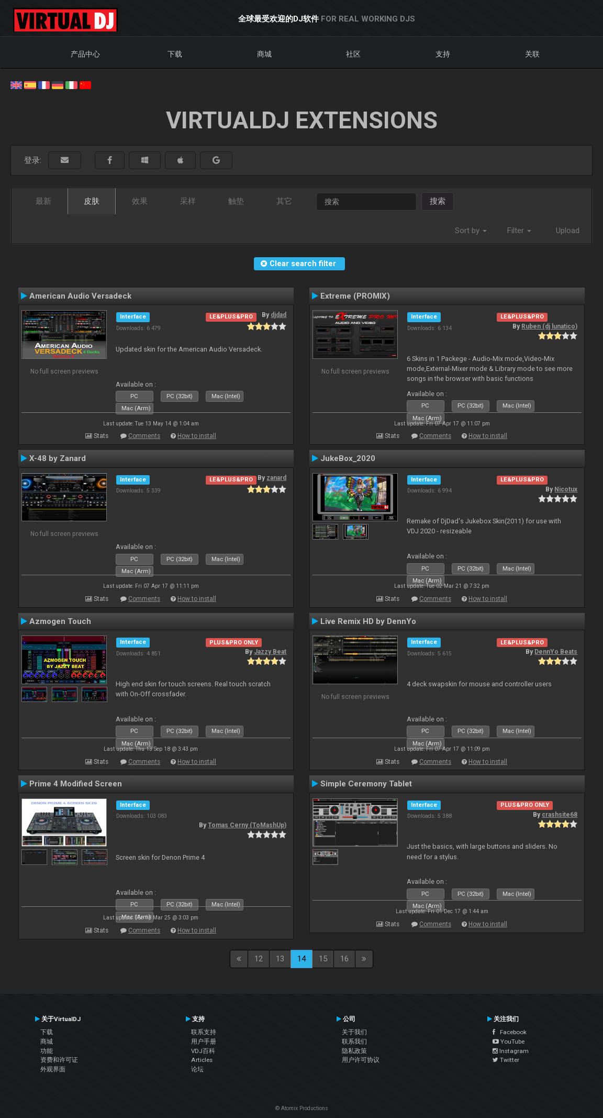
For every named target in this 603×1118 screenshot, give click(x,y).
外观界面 (52, 1069)
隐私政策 (354, 1051)
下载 (175, 54)
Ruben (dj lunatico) (549, 326)
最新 (43, 201)
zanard (276, 477)
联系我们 (354, 1041)
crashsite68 (559, 814)
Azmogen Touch (60, 621)
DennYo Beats (555, 651)
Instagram (511, 1051)
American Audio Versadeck (80, 296)
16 (344, 958)
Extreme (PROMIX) (355, 296)
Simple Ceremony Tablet (366, 783)
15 (323, 958)
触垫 (236, 201)
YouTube (508, 1041)
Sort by (471, 230)
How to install (196, 436)
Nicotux (565, 489)
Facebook (510, 1032)
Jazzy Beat (270, 651)
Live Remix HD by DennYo (368, 621)
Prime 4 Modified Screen (75, 783)
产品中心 (85, 54)
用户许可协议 (360, 1060)
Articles (202, 1060)
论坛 (197, 1069)
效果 (140, 201)
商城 (264, 54)
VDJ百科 (203, 1051)
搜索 (437, 201)
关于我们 (354, 1032)
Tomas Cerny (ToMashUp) (247, 825)
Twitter (506, 1060)
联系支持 (203, 1032)
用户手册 (203, 1041)
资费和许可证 (59, 1060)
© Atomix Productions (301, 1108)
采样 (188, 201)
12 (258, 958)
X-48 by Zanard (57, 458)
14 (301, 958)
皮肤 (91, 201)
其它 (284, 201)
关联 (532, 54)
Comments (144, 436)
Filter (519, 230)
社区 (353, 54)
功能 (46, 1051)
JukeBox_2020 (347, 458)
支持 (443, 54)
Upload (567, 230)
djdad (278, 315)
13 (280, 958)
